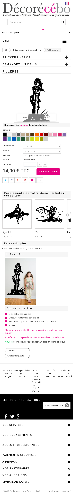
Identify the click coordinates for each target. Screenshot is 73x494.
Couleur (7, 130)
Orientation (8, 146)
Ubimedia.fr (66, 491)
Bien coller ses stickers (20, 314)
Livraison (12, 350)
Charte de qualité (16, 355)
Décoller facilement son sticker (24, 318)
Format (6, 150)
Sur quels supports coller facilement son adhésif (32, 321)
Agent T (6, 232)
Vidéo (12, 325)
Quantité (7, 164)
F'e (36, 232)
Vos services (13, 425)
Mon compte (10, 32)
